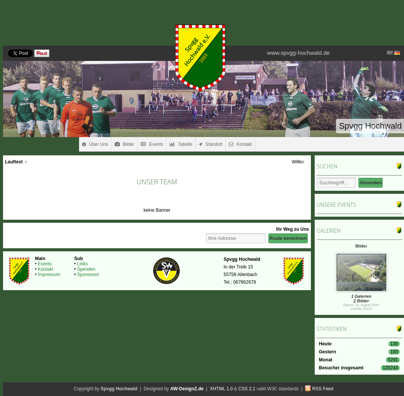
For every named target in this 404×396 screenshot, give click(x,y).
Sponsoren (88, 274)
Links (82, 264)
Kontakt (240, 144)
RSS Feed (322, 388)
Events (152, 144)
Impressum (49, 274)
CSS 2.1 (246, 388)
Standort (210, 144)
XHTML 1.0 (221, 388)
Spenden (86, 269)
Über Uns (95, 144)
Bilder (125, 144)
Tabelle (181, 144)
